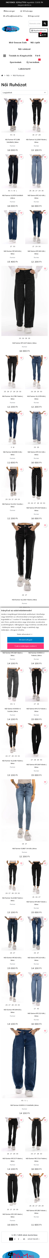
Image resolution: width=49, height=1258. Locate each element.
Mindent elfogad (25, 640)
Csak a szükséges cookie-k (25, 646)
